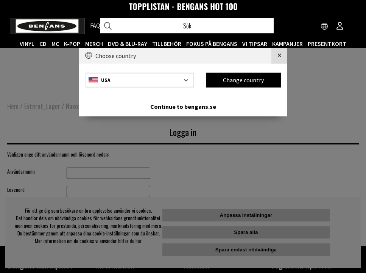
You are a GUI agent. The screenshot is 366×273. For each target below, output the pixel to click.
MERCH (94, 43)
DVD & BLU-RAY (127, 43)
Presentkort (327, 43)
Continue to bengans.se (183, 106)
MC (55, 43)
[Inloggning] (339, 26)
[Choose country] (325, 26)
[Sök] (187, 25)
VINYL (27, 43)
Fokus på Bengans (211, 43)
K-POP (72, 43)
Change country (243, 80)
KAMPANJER (287, 43)
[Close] (279, 56)
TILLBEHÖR (166, 43)
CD (43, 43)
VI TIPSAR (254, 43)
